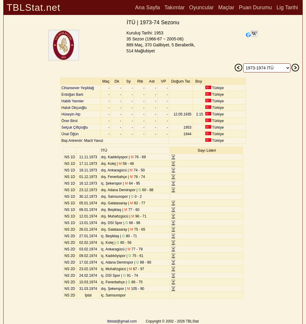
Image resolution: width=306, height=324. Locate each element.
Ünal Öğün (70, 134)
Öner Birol (70, 121)
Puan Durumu (255, 7)
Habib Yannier (73, 101)
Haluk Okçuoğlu (74, 108)
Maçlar (226, 7)
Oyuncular (201, 7)
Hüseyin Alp (71, 114)
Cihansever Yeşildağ (78, 88)
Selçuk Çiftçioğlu (75, 127)
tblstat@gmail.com (122, 321)
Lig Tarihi (287, 7)
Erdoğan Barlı (72, 94)
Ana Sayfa (147, 7)
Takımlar (174, 7)
